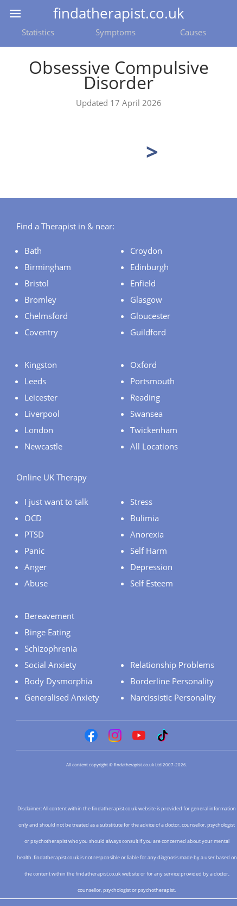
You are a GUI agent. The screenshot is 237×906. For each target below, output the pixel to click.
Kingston (40, 364)
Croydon (146, 250)
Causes (193, 32)
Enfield (143, 283)
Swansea (146, 413)
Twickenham (153, 429)
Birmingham (47, 266)
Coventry (41, 332)
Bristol (36, 283)
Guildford (148, 332)
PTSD (34, 534)
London (38, 429)
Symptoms (115, 32)
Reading (145, 397)
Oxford (143, 364)
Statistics (38, 32)
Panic (34, 550)
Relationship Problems (172, 664)
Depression (151, 566)
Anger (35, 566)
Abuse (36, 583)
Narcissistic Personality (173, 697)
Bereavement (49, 615)
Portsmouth (152, 381)
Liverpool (42, 413)
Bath (33, 250)
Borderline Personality (172, 681)
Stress (141, 501)
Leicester (40, 397)
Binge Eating (47, 632)
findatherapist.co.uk (118, 13)
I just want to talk (56, 501)
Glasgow (146, 299)
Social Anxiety (50, 664)
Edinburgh (149, 266)
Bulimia (144, 518)
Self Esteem (151, 583)
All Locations (154, 446)
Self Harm (148, 550)
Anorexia (147, 534)
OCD (33, 518)
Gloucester (150, 315)
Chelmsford (46, 315)
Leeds (35, 381)
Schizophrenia (50, 648)
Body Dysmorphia (58, 681)
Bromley (40, 299)
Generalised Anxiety (61, 697)
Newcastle (43, 446)
